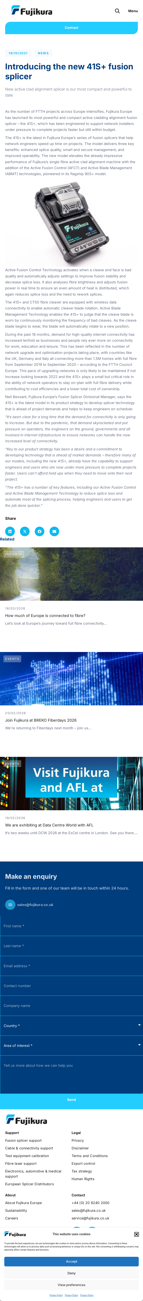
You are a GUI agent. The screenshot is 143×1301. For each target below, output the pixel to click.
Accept (71, 1261)
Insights (13, 554)
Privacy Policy (56, 1295)
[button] (136, 1234)
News (43, 53)
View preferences (71, 1285)
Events (12, 659)
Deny (72, 1273)
